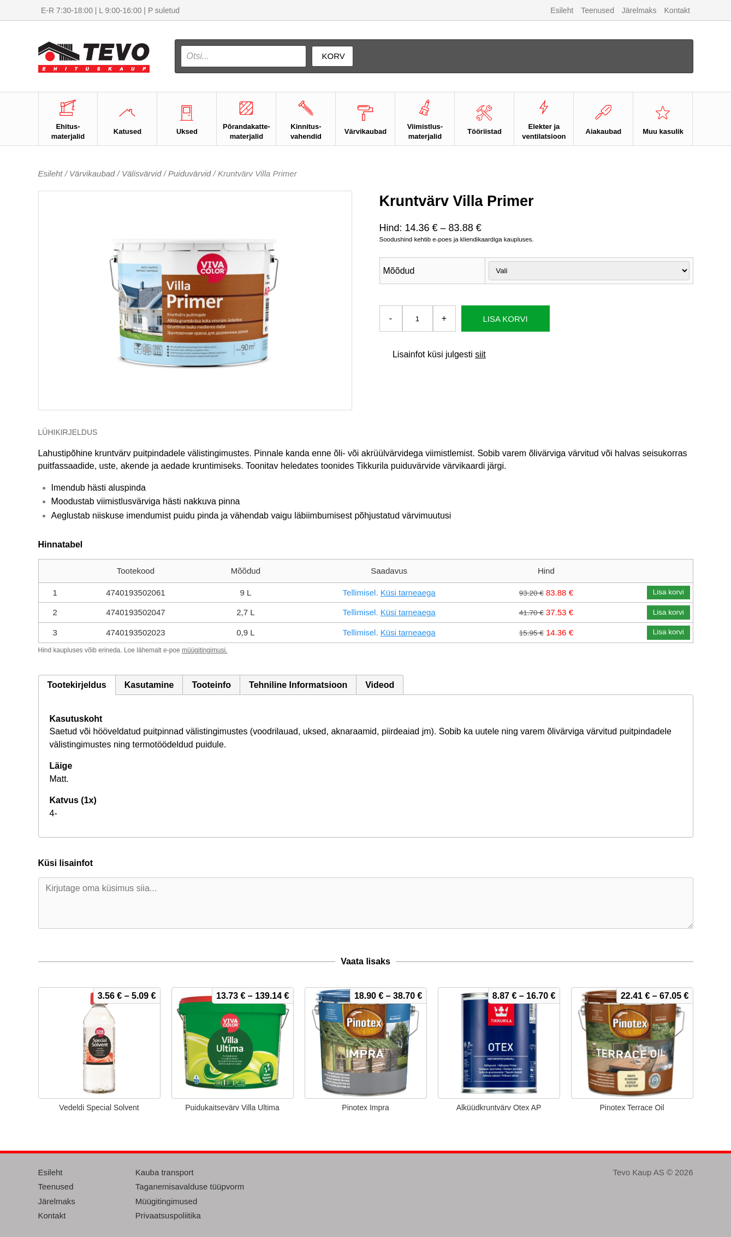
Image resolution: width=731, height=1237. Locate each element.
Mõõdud (399, 270)
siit (480, 354)
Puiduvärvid (189, 173)
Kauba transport (164, 1172)
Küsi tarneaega (408, 592)
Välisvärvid (142, 173)
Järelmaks (639, 10)
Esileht (561, 10)
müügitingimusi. (204, 650)
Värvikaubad (92, 173)
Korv (333, 56)
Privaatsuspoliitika (168, 1215)
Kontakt (677, 10)
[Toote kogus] (417, 318)
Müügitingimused (166, 1201)
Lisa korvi (505, 318)
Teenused (597, 10)
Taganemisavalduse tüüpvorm (189, 1186)
